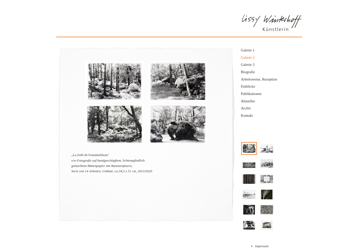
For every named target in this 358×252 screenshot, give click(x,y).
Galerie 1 (248, 50)
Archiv (246, 108)
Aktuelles (248, 101)
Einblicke (248, 86)
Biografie (248, 72)
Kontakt (247, 115)
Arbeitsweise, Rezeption (259, 79)
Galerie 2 (248, 57)
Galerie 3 (248, 65)
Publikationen (251, 94)
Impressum (262, 246)
